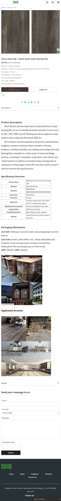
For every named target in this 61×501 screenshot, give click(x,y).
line (25, 102)
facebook (22, 102)
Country (4, 409)
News (22, 474)
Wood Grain (11, 7)
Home (3, 7)
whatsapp (32, 102)
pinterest (35, 102)
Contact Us (43, 90)
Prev (3, 31)
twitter (28, 102)
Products (48, 474)
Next (57, 31)
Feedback (34, 474)
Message (5, 418)
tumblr (38, 102)
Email (3, 401)
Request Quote (14, 90)
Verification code (8, 442)
